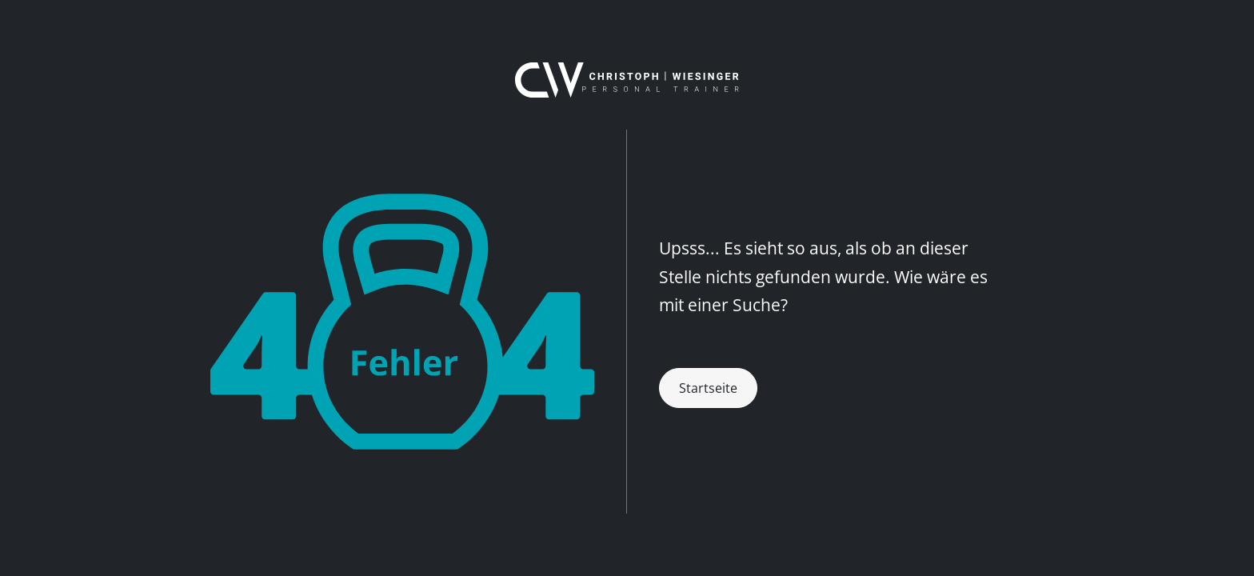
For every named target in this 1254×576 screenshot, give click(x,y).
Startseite (708, 388)
